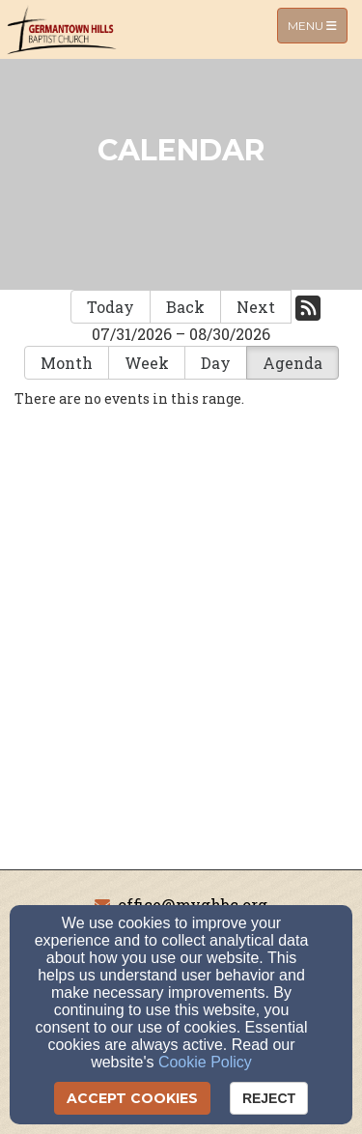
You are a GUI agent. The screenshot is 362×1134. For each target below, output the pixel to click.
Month (67, 363)
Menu (317, 24)
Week (147, 363)
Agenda (292, 363)
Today (110, 307)
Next (256, 307)
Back (185, 307)
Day (216, 363)
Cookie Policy (205, 1062)
